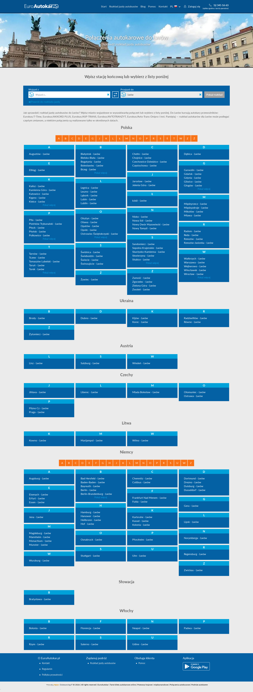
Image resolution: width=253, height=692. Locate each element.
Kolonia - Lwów (141, 524)
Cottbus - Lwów (141, 482)
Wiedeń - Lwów (141, 363)
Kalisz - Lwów (37, 186)
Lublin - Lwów (89, 203)
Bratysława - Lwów (40, 599)
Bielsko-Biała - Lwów (92, 157)
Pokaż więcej (100, 172)
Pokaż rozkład (214, 94)
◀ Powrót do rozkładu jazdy (44, 101)
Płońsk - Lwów (37, 231)
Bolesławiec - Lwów (92, 165)
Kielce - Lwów (37, 201)
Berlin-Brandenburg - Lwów (96, 493)
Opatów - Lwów (90, 225)
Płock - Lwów (37, 227)
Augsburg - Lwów (39, 478)
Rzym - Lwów (36, 644)
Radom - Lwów (192, 231)
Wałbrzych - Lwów (194, 258)
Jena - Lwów (36, 516)
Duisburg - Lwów (193, 486)
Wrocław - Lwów (193, 273)
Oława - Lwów (89, 222)
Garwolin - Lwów (193, 169)
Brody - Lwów (37, 318)
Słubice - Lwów (141, 259)
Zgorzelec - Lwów (142, 281)
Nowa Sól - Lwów (142, 220)
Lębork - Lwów (89, 195)
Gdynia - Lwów (192, 177)
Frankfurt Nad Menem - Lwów (149, 497)
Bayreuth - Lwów (90, 486)
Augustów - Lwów (39, 153)
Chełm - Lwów (140, 153)
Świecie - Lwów (89, 259)
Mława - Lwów (192, 215)
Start (104, 6)
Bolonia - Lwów (38, 628)
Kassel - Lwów (140, 520)
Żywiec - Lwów (89, 279)
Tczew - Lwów (37, 257)
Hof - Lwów (87, 523)
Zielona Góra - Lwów (144, 285)
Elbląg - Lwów (37, 169)
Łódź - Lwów (139, 200)
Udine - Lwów (140, 644)
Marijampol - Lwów (92, 440)
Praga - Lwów (37, 412)
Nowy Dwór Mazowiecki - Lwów (150, 224)
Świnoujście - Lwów (92, 263)
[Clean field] (108, 94)
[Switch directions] (115, 94)
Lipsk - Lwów (191, 521)
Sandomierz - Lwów (143, 243)
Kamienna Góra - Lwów (42, 189)
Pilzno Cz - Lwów (39, 408)
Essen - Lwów (37, 502)
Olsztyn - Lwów (89, 218)
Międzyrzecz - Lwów (195, 203)
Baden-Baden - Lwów (93, 482)
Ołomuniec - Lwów (195, 392)
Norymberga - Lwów (195, 537)
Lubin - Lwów (88, 199)
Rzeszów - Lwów (193, 238)
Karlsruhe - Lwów (142, 516)
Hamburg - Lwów (90, 512)
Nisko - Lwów (140, 216)
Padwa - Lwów (192, 628)
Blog (143, 6)
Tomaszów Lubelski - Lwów (44, 261)
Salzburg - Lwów (90, 363)
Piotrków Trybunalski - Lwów (45, 223)
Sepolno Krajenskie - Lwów (147, 247)
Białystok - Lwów (90, 153)
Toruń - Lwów (37, 265)
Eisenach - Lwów (38, 494)
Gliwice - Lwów (193, 181)
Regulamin (47, 669)
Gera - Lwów (191, 505)
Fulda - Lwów (139, 501)
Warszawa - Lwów (194, 262)
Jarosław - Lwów (142, 181)
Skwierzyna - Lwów (143, 255)
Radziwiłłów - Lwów (195, 318)
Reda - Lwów (191, 234)
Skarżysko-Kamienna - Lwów (148, 251)
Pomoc (152, 6)
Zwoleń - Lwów (141, 289)
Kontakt (163, 6)
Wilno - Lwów (140, 440)
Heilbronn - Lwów (91, 519)
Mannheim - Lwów (39, 536)
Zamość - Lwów (141, 277)
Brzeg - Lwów (88, 169)
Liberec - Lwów (89, 392)
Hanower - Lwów (90, 516)
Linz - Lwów (36, 363)
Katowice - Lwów (39, 193)
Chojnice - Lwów (141, 157)
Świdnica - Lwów (90, 252)
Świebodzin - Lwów (92, 255)
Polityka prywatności (52, 674)
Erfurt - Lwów (37, 498)
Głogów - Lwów (193, 185)
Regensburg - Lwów (195, 553)
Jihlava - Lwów (37, 392)
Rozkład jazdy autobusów (123, 6)
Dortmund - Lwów (194, 478)
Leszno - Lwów (89, 191)
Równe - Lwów (192, 321)
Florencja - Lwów (90, 628)
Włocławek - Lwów (195, 270)
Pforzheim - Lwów (142, 539)
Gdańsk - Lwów (193, 173)
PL (175, 6)
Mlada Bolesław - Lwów (145, 392)
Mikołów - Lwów (193, 211)
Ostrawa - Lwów (193, 395)
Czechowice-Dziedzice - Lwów (149, 161)
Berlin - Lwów (88, 489)
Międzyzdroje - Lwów (196, 207)
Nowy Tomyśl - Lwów (144, 228)
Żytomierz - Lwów (39, 334)
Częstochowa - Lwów (144, 165)
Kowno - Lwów (37, 440)
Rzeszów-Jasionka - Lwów (198, 242)
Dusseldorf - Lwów (194, 489)
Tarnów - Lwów (37, 253)
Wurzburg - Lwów (39, 560)
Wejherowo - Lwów (195, 266)
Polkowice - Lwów (39, 235)
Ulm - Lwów (139, 555)
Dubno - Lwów (89, 318)
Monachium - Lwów (40, 540)
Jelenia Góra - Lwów (143, 185)
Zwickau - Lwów (193, 570)
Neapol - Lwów (140, 628)
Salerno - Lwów (89, 644)
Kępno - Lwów (37, 197)
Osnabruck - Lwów (91, 539)
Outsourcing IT (66, 684)
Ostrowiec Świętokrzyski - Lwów (99, 233)
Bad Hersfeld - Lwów (92, 478)
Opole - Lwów (89, 229)
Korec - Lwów (140, 321)
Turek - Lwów (36, 269)
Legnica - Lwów (89, 187)
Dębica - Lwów (192, 153)
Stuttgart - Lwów (90, 555)
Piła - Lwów (35, 219)
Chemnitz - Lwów (142, 478)
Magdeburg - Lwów (40, 533)
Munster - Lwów (38, 544)
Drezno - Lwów (192, 482)
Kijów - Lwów (140, 318)
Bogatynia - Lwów (91, 161)
